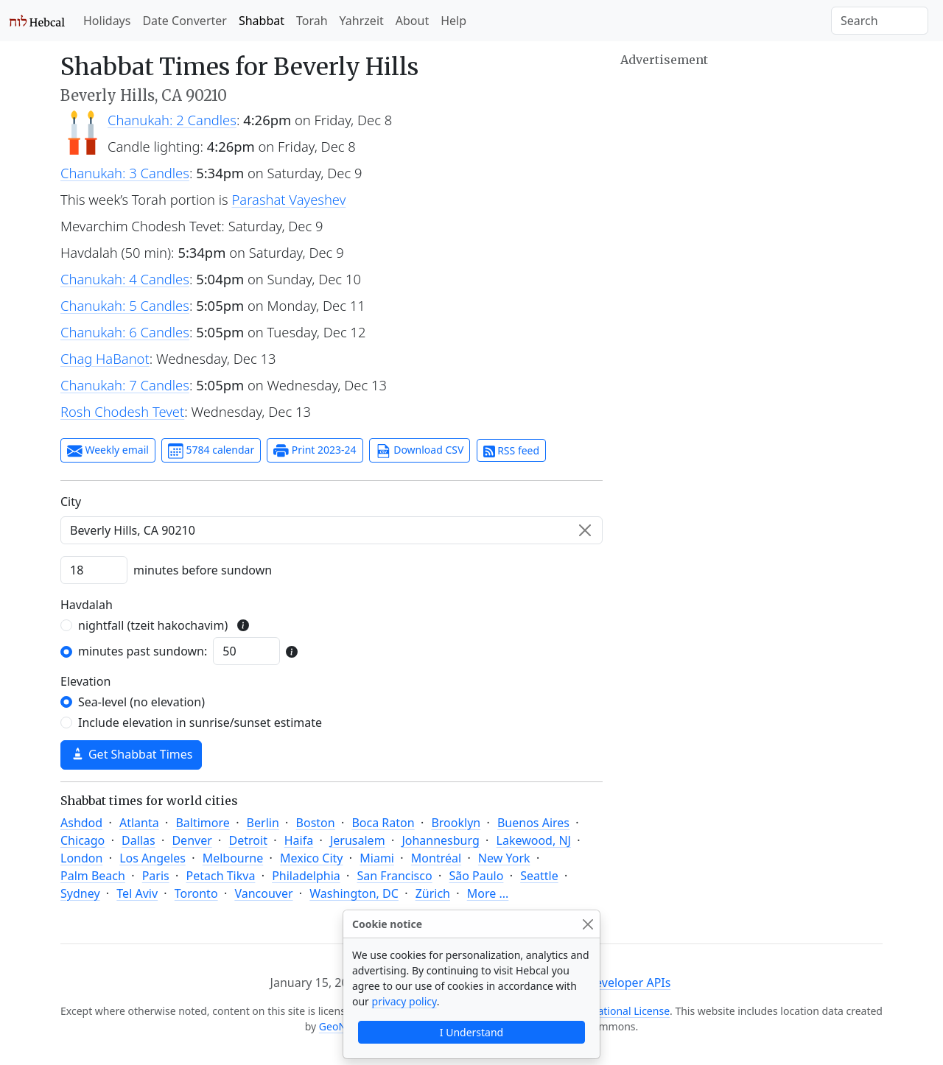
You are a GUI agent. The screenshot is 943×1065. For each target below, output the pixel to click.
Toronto (196, 893)
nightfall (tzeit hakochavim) (153, 625)
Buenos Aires (533, 823)
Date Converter (184, 21)
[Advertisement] (751, 173)
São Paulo (476, 876)
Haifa (298, 840)
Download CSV (420, 451)
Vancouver (263, 893)
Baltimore (202, 823)
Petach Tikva (221, 876)
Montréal (436, 858)
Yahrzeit (362, 21)
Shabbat (261, 21)
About (412, 21)
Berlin (263, 823)
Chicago (82, 840)
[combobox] (331, 530)
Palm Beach (92, 876)
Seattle (539, 876)
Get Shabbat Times (131, 754)
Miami (377, 858)
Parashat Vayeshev (289, 199)
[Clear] (585, 530)
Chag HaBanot (105, 358)
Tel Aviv (137, 893)
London (81, 858)
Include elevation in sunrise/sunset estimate (200, 722)
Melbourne (233, 858)
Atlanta (139, 823)
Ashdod (81, 823)
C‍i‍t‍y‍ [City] (70, 501)
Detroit (248, 840)
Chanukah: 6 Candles (124, 332)
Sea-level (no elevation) (141, 702)
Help (453, 21)
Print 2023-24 (314, 451)
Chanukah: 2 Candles (172, 119)
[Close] (587, 924)
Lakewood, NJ (534, 840)
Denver (191, 840)
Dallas (138, 840)
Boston (315, 823)
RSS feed (511, 450)
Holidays (106, 21)
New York (504, 858)
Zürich (433, 893)
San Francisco (394, 876)
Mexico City (311, 858)
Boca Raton (382, 823)
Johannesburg (440, 840)
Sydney (80, 893)
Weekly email (108, 451)
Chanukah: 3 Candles (124, 173)
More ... (488, 893)
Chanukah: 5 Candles (124, 305)
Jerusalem (357, 840)
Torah (312, 21)
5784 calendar (211, 451)
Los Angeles (152, 858)
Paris (155, 876)
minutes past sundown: (142, 651)
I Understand (471, 1032)
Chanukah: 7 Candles (124, 385)
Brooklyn (455, 823)
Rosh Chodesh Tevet (122, 411)
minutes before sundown (202, 570)
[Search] (879, 21)
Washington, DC (354, 893)
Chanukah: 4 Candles (124, 279)
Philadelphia (306, 876)
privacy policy (404, 1001)
